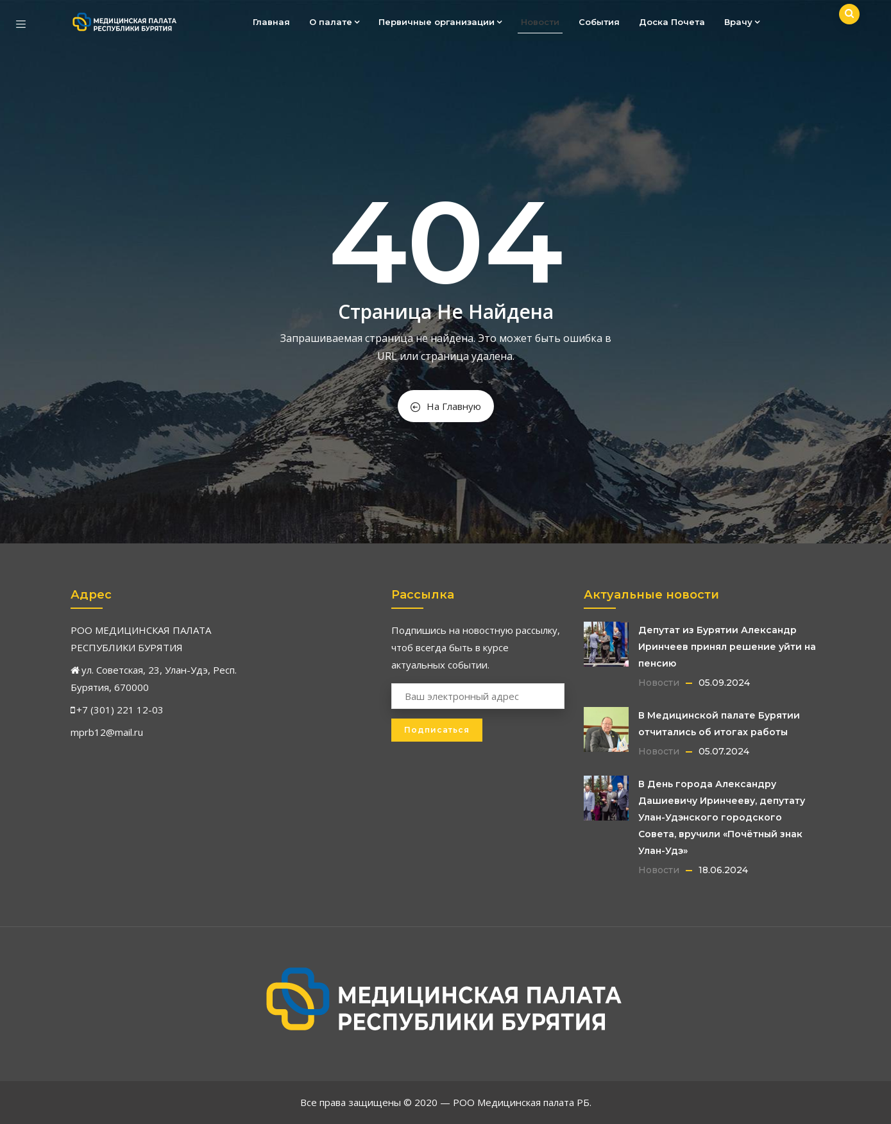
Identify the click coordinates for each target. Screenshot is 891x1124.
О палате (334, 22)
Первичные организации (440, 22)
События (599, 22)
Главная (271, 22)
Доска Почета (672, 22)
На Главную (446, 406)
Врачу (741, 22)
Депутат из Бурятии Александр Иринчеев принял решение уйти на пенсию (727, 646)
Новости (540, 22)
